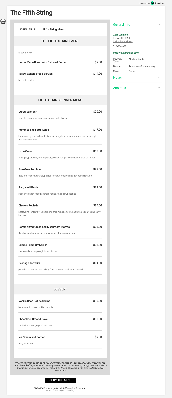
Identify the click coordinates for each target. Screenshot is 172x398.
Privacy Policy (68, 390)
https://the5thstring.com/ (126, 53)
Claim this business (123, 41)
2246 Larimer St (121, 34)
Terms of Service (53, 390)
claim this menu (60, 380)
